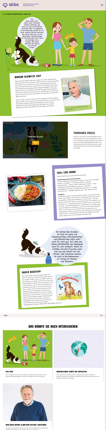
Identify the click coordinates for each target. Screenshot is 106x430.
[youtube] (99, 427)
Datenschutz (71, 427)
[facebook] (94, 427)
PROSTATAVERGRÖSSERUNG (50, 407)
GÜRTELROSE (69, 402)
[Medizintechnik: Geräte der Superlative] (61, 349)
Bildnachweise (79, 427)
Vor (101, 315)
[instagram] (97, 427)
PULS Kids (9, 371)
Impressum (63, 427)
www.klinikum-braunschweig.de (50, 427)
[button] (3, 427)
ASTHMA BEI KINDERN (47, 402)
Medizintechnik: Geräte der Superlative (55, 371)
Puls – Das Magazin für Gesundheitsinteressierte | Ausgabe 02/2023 (17, 14)
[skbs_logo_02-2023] (21, 3)
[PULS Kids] (27, 349)
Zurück (5, 315)
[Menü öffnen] (101, 5)
